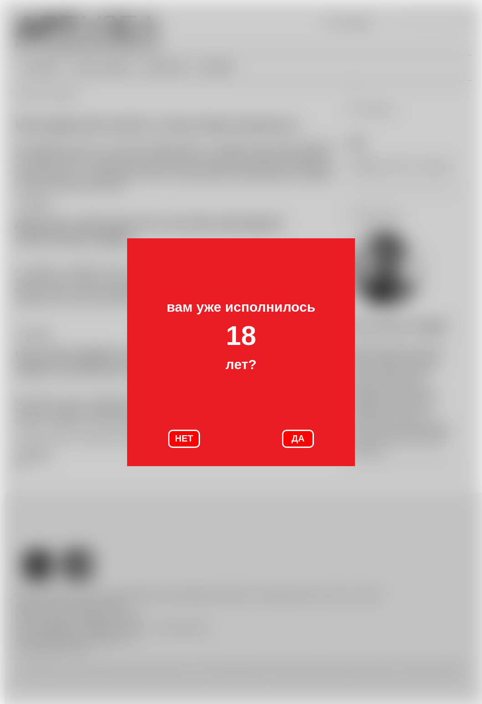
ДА (298, 438)
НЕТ (184, 438)
